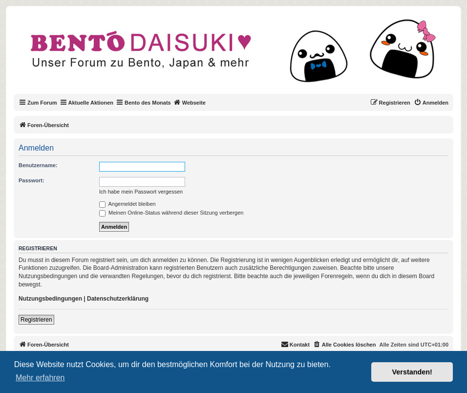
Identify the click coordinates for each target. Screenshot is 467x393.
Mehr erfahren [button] (40, 377)
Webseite (189, 102)
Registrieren (36, 319)
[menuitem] (431, 103)
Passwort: (31, 180)
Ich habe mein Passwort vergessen (141, 192)
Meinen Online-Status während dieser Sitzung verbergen (171, 213)
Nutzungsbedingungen (50, 298)
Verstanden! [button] (412, 372)
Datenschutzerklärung (118, 298)
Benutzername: (38, 165)
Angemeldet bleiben (127, 204)
